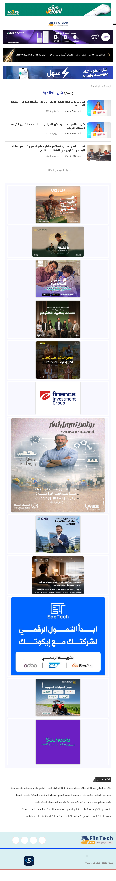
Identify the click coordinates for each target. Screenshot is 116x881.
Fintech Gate (69, 111)
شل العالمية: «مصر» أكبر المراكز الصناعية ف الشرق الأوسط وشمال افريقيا (47, 126)
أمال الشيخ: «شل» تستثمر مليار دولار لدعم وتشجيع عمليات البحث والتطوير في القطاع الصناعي (48, 148)
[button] (87, 856)
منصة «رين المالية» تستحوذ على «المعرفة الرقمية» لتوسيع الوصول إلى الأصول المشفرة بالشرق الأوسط (63, 795)
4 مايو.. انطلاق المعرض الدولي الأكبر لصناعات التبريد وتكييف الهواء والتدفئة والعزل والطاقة (68, 816)
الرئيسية (107, 86)
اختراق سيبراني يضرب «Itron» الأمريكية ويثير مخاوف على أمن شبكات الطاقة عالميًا (73, 802)
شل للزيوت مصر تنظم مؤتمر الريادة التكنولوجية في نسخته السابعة (47, 103)
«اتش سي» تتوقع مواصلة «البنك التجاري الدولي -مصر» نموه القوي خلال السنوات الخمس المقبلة (66, 809)
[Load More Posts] (58, 170)
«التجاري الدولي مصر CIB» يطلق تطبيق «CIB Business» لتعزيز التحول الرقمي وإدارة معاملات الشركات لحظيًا (60, 788)
